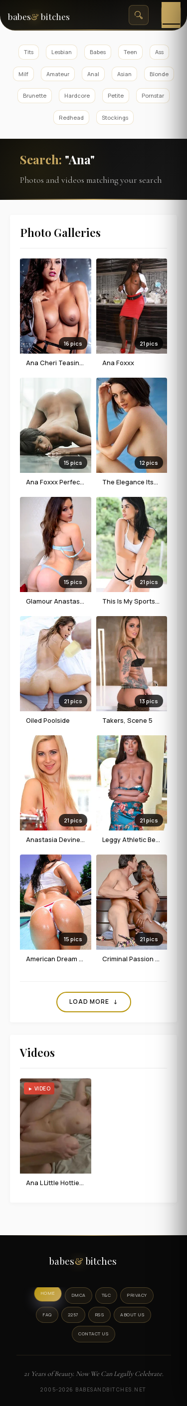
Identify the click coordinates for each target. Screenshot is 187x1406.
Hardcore (77, 95)
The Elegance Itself (132, 481)
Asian (124, 74)
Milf (23, 74)
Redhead (71, 117)
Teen (130, 52)
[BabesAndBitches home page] (49, 15)
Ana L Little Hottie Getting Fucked (77, 1182)
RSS (100, 1314)
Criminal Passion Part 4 (138, 958)
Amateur (57, 74)
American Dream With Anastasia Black (85, 958)
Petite (116, 95)
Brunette (34, 95)
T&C (106, 1295)
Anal (93, 74)
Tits (28, 52)
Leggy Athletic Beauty (136, 839)
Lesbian (61, 52)
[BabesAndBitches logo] (93, 1264)
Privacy (137, 1295)
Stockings (115, 117)
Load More (93, 1001)
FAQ (47, 1314)
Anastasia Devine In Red (63, 839)
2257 (73, 1314)
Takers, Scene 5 (127, 720)
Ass (159, 52)
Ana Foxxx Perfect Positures (69, 481)
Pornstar (153, 95)
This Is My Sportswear (136, 601)
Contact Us (93, 1333)
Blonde (159, 74)
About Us (132, 1314)
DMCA (78, 1295)
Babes (98, 52)
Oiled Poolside (48, 720)
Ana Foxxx (118, 362)
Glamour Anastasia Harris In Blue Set (83, 601)
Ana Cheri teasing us (59, 362)
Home (47, 1293)
